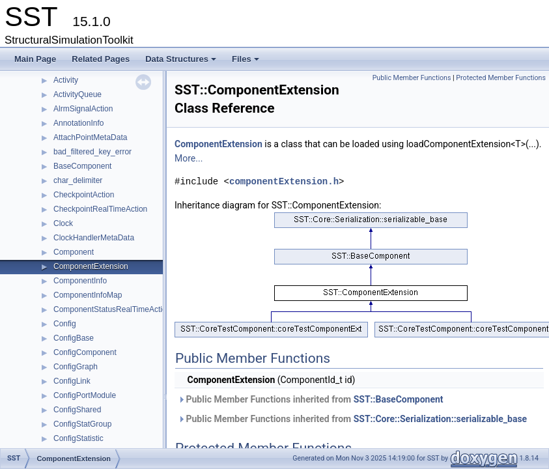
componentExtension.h (284, 181)
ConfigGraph (75, 366)
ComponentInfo (80, 280)
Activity (65, 80)
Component (73, 252)
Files (246, 62)
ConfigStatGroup (82, 424)
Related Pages (101, 59)
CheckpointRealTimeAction (100, 209)
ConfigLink (72, 381)
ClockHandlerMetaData (93, 237)
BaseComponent (82, 166)
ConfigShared (77, 409)
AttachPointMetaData (90, 137)
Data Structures (181, 62)
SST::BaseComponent (398, 399)
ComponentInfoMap (87, 295)
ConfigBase (73, 338)
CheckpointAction (83, 194)
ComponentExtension (90, 266)
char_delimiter (77, 180)
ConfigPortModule (84, 395)
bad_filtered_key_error (92, 151)
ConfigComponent (85, 352)
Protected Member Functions (501, 78)
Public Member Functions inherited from (310, 399)
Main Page (35, 59)
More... (189, 158)
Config (64, 323)
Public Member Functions (412, 78)
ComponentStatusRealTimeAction (112, 309)
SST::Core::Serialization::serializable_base (441, 419)
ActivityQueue (77, 94)
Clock (63, 223)
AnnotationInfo (78, 123)
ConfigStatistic (78, 438)
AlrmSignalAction (83, 108)
